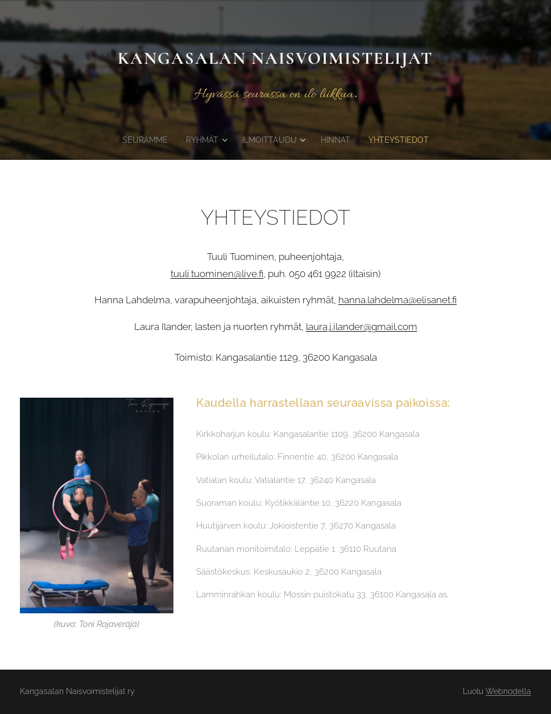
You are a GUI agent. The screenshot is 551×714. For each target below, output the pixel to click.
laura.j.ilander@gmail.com (361, 326)
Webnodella (508, 691)
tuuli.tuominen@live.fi (217, 273)
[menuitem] (143, 140)
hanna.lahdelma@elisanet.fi (397, 300)
